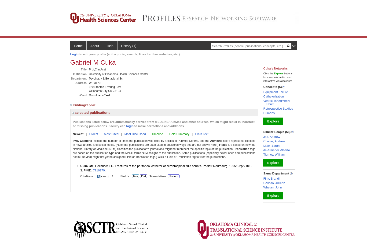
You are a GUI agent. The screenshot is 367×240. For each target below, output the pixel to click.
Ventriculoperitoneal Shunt (276, 102)
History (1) (128, 46)
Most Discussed (135, 134)
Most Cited (111, 134)
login (129, 126)
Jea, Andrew (271, 137)
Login (74, 54)
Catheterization (273, 96)
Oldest (93, 134)
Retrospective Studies (278, 108)
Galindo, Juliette (274, 183)
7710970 (99, 170)
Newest (78, 134)
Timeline (157, 134)
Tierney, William (274, 154)
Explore (273, 121)
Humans (173, 176)
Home (78, 46)
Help (110, 46)
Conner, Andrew (274, 141)
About (94, 46)
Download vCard (99, 95)
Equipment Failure (275, 92)
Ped (143, 176)
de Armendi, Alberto (276, 150)
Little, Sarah (271, 145)
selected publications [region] (91, 113)
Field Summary (179, 134)
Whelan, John (272, 187)
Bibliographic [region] (83, 105)
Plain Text (201, 134)
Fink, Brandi (271, 178)
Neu (135, 176)
